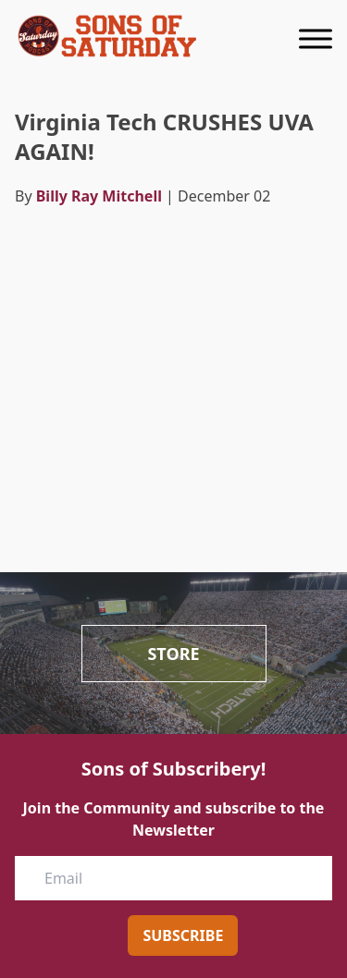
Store (173, 653)
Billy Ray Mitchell (99, 196)
